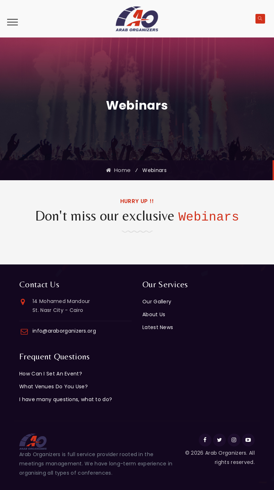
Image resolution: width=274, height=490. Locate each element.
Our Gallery (156, 301)
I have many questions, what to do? (65, 399)
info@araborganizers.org (64, 330)
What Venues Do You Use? (53, 386)
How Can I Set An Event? (50, 373)
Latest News (157, 327)
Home (118, 170)
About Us (153, 314)
